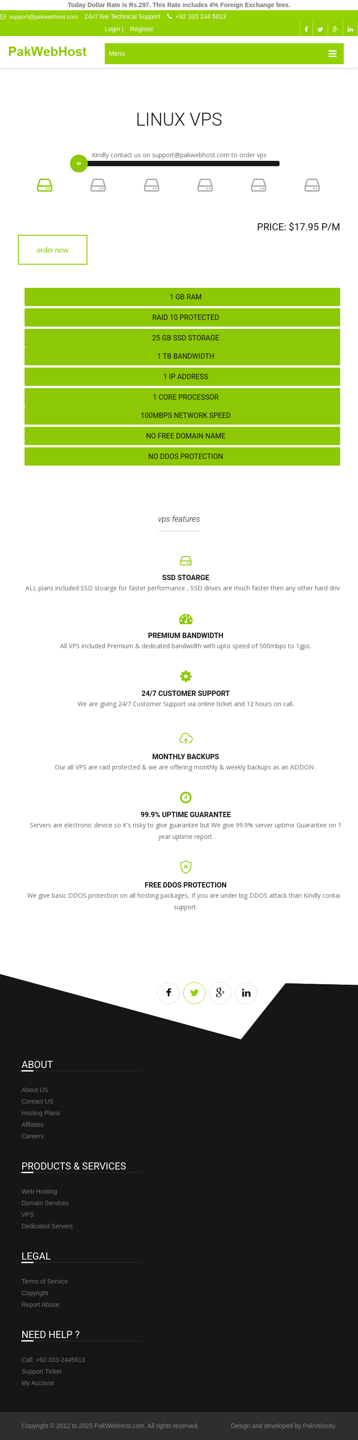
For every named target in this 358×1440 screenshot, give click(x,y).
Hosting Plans (40, 1113)
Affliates (32, 1124)
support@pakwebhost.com (39, 16)
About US (34, 1089)
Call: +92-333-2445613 (53, 1359)
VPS (27, 1214)
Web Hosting (39, 1191)
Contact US (37, 1101)
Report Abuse (40, 1304)
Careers (32, 1136)
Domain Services (45, 1203)
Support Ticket (41, 1371)
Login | (114, 29)
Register (141, 29)
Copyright (34, 1293)
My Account (37, 1383)
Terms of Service (44, 1281)
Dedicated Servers (47, 1226)
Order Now (53, 249)
